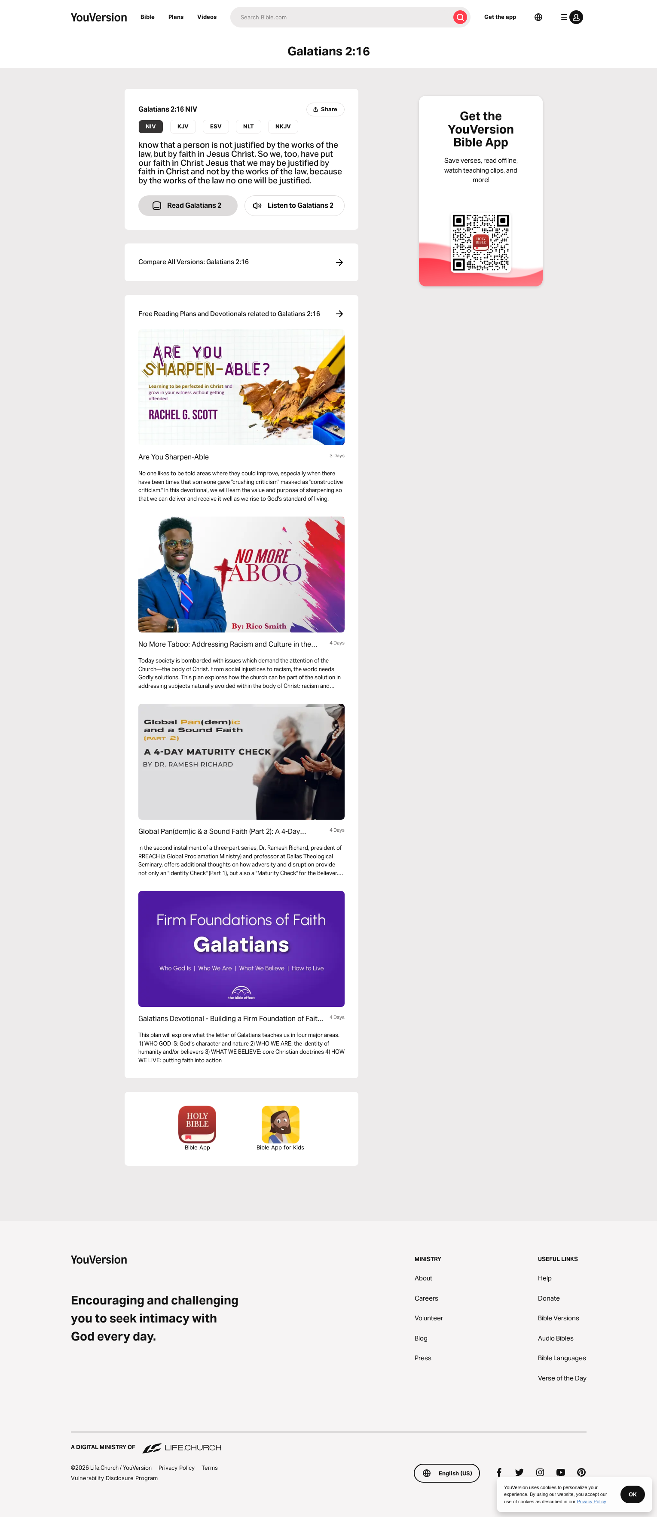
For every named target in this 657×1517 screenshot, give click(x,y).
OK (633, 1494)
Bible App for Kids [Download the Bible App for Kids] (280, 1128)
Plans (175, 16)
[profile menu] (570, 17)
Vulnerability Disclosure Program (114, 1477)
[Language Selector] (538, 17)
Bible (148, 16)
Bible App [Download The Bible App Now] (197, 1128)
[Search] (340, 17)
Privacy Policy (177, 1467)
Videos (207, 16)
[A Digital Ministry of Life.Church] (329, 1443)
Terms (210, 1467)
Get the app (500, 16)
